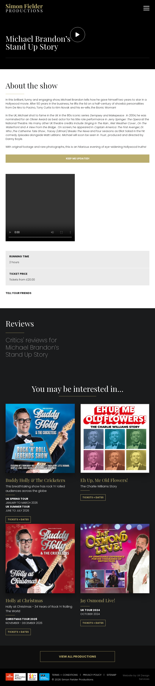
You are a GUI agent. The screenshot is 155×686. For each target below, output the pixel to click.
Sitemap (111, 675)
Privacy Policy (92, 675)
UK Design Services (143, 677)
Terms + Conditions (65, 675)
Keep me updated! (77, 158)
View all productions (77, 656)
